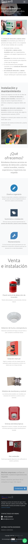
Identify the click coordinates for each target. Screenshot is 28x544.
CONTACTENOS (5, 507)
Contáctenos (20, 488)
